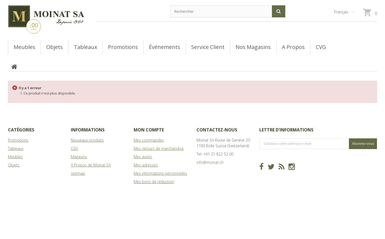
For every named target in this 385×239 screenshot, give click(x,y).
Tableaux (16, 148)
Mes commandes (149, 140)
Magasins (79, 156)
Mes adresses (146, 165)
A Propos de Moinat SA (91, 165)
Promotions (18, 140)
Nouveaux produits (87, 140)
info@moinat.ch (210, 162)
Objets (14, 165)
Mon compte (149, 130)
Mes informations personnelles (160, 173)
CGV (74, 148)
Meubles (15, 156)
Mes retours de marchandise (159, 148)
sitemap (78, 173)
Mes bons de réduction (154, 181)
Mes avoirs (143, 156)
